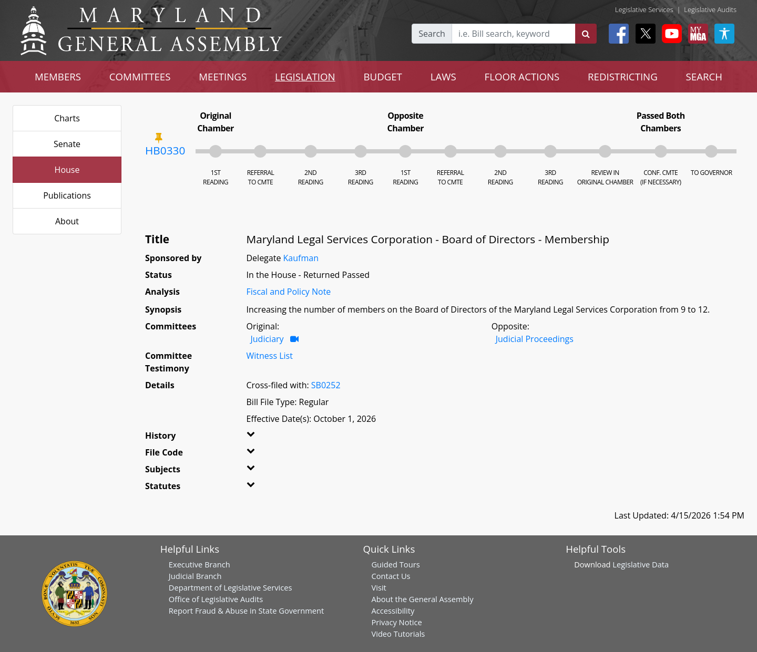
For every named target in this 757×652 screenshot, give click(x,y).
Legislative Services (644, 9)
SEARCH (704, 76)
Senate (67, 144)
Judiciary (267, 339)
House (67, 169)
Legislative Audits (710, 9)
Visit (378, 587)
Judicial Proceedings (535, 339)
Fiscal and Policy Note (289, 291)
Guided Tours (395, 564)
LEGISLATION (305, 76)
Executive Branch (199, 564)
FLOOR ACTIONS (522, 76)
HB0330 (165, 150)
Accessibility (392, 610)
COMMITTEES (140, 76)
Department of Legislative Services (230, 587)
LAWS (443, 76)
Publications (67, 195)
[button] (264, 437)
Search (431, 33)
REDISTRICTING (623, 76)
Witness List (270, 355)
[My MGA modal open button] (696, 34)
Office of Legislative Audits (216, 599)
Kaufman (301, 258)
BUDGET (383, 76)
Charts (67, 118)
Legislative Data (640, 564)
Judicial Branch (195, 576)
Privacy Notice (396, 622)
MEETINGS (223, 76)
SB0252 (326, 385)
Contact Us (390, 576)
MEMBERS (58, 76)
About (67, 221)
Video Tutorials (398, 633)
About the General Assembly (422, 599)
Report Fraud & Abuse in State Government (246, 610)
